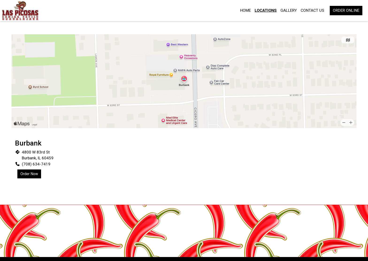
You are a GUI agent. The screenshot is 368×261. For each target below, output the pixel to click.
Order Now (29, 174)
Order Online (346, 10)
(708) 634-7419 (36, 164)
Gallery (288, 10)
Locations (266, 10)
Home (245, 10)
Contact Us (312, 10)
